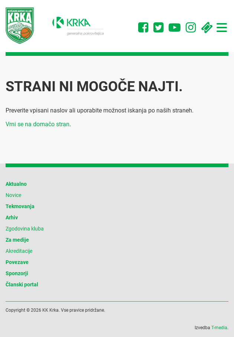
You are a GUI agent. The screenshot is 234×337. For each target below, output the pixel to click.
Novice (13, 195)
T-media (219, 327)
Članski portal (22, 284)
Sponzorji (17, 273)
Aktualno (16, 184)
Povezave (17, 262)
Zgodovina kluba (25, 229)
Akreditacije (19, 251)
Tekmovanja (20, 206)
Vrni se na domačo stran (37, 124)
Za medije (17, 240)
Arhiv (12, 217)
